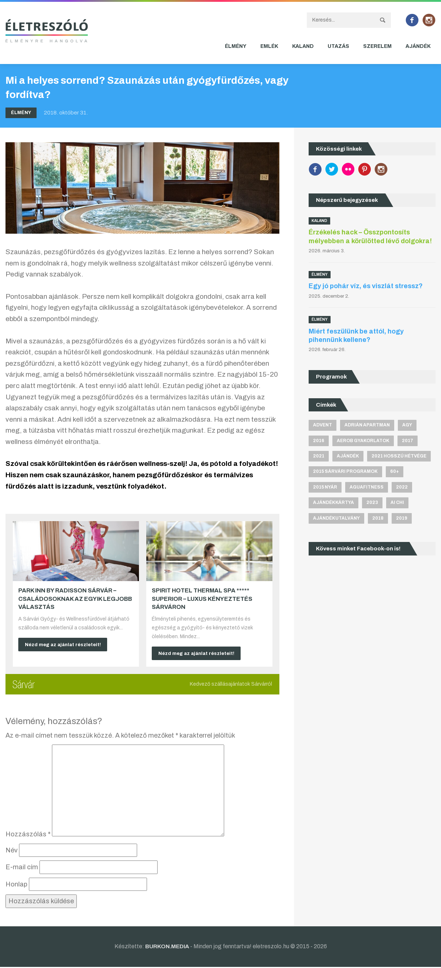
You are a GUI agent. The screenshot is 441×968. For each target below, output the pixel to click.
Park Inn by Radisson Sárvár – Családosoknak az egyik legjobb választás (75, 598)
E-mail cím (21, 868)
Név (11, 851)
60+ (394, 471)
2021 (318, 456)
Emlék (269, 46)
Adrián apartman (367, 424)
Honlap (16, 885)
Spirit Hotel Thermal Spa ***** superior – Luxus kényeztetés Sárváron (202, 598)
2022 (402, 487)
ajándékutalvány (336, 518)
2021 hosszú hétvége (399, 456)
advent (322, 424)
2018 (378, 518)
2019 (401, 518)
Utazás (338, 46)
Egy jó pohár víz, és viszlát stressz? (366, 286)
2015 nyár (325, 487)
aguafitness (367, 487)
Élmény (235, 46)
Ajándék (418, 46)
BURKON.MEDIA (167, 947)
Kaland (303, 46)
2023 (372, 502)
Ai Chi (397, 502)
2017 (407, 440)
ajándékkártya (333, 502)
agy (407, 424)
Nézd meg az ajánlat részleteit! (66, 645)
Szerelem (377, 46)
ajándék (348, 456)
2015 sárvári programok (345, 471)
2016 (318, 440)
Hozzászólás (27, 835)
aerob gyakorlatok (363, 440)
